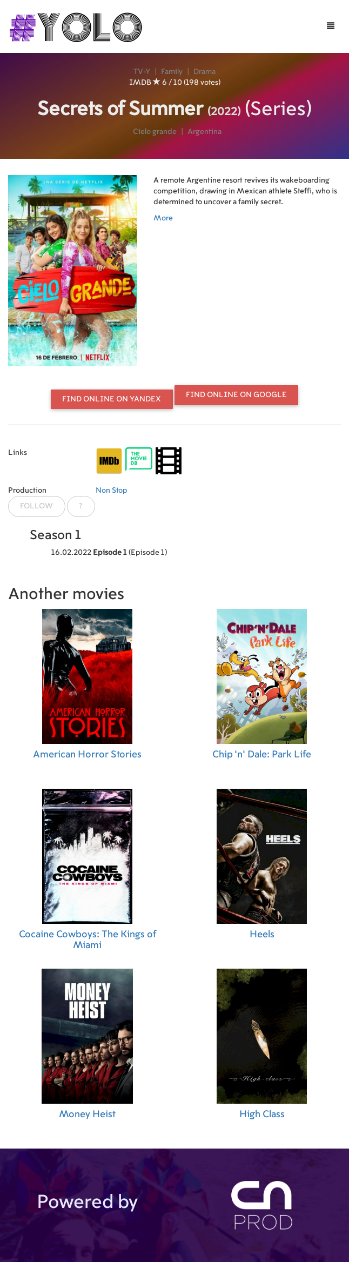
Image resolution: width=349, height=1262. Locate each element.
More (163, 218)
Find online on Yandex (111, 399)
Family (172, 72)
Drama (204, 72)
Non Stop (111, 490)
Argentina (204, 132)
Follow (36, 506)
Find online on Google (236, 395)
